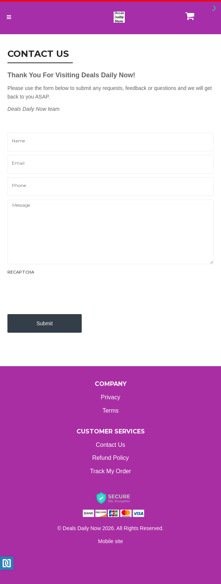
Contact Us (110, 445)
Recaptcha (20, 272)
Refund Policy (110, 458)
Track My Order (110, 471)
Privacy (110, 397)
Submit (44, 323)
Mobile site (110, 541)
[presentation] (63, 292)
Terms (111, 410)
